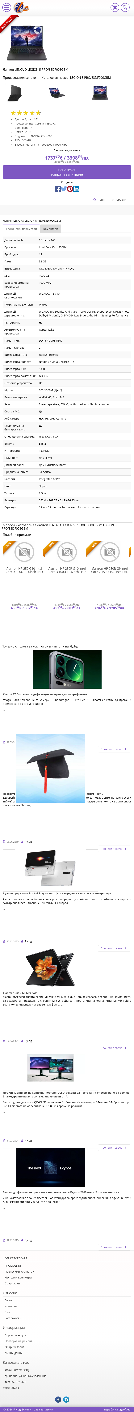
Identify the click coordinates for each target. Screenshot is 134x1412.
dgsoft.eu (125, 1409)
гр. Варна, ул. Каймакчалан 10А (26, 1376)
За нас (9, 1300)
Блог (8, 1312)
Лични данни (14, 1353)
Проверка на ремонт (18, 1341)
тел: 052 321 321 (15, 1382)
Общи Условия (14, 1347)
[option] (24, 93)
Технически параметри (21, 229)
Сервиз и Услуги (15, 1335)
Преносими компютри (19, 1271)
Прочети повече (114, 749)
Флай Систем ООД (17, 1370)
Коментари (50, 229)
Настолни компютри (18, 1277)
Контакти (11, 1306)
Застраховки (13, 1318)
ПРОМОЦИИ (13, 1265)
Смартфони (12, 1283)
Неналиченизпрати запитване (67, 172)
